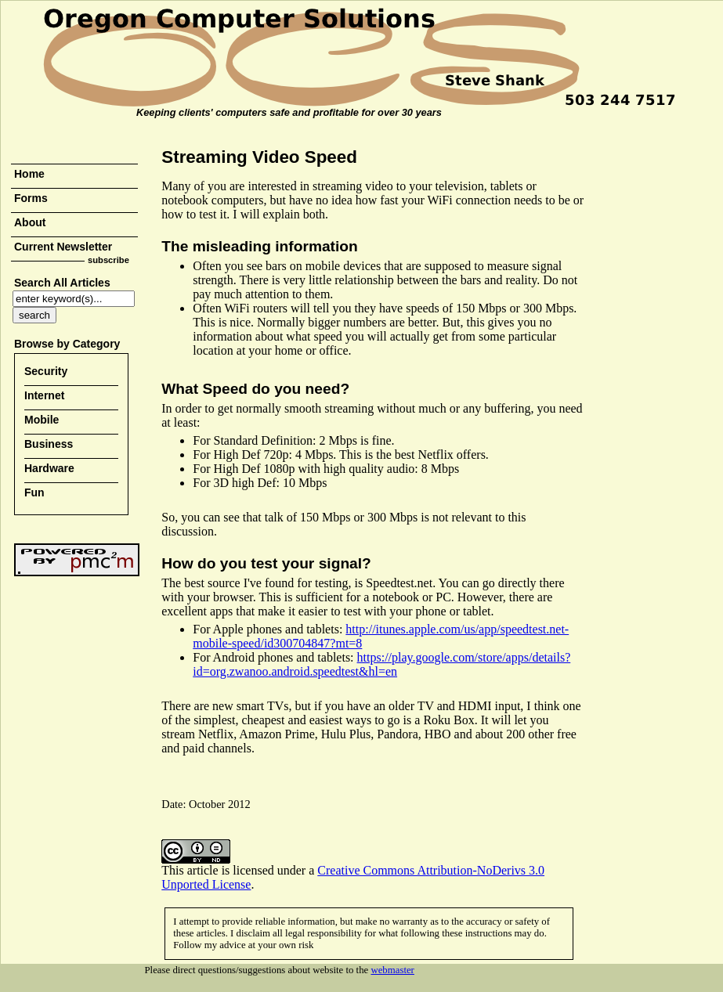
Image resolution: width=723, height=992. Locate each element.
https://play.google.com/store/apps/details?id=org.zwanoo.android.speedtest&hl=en (381, 664)
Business (48, 444)
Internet (44, 395)
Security (45, 371)
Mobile (41, 419)
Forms (31, 198)
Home (29, 174)
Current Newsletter (63, 246)
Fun (34, 492)
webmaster (392, 970)
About (29, 222)
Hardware (49, 468)
